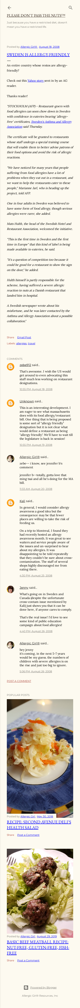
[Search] (70, 7)
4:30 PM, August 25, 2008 (36, 575)
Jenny (24, 588)
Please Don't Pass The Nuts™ (36, 15)
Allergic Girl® (30, 457)
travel (31, 343)
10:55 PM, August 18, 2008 (36, 389)
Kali (22, 501)
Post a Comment (19, 681)
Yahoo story (36, 81)
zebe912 (25, 365)
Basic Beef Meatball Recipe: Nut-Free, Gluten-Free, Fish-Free (38, 947)
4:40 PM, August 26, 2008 (36, 631)
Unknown (27, 401)
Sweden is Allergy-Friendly (38, 54)
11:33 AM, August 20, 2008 (36, 488)
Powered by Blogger (40, 987)
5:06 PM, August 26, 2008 (36, 671)
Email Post (24, 337)
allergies (21, 343)
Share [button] (10, 337)
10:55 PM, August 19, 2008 (36, 444)
